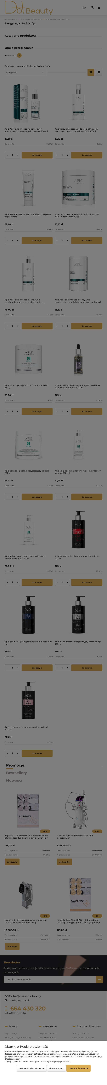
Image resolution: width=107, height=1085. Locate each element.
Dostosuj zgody (56, 1068)
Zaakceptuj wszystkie (78, 1068)
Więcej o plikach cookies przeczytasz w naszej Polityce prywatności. (37, 1061)
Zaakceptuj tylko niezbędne (31, 1068)
